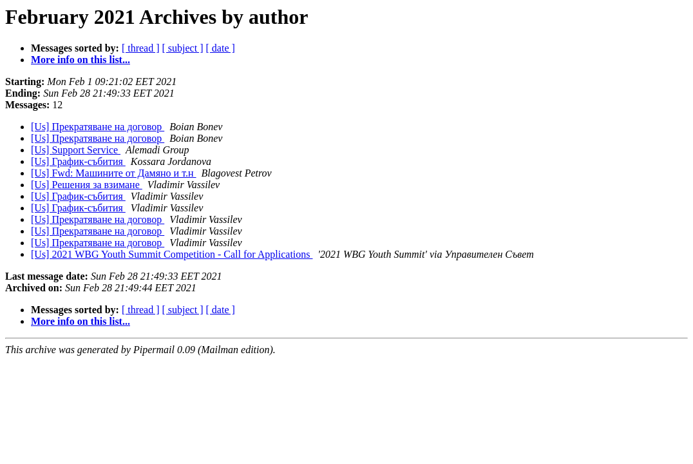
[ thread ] (141, 48)
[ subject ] (183, 48)
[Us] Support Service (75, 149)
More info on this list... (80, 59)
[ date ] (220, 48)
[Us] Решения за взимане (86, 184)
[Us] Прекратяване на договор (97, 126)
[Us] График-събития (78, 161)
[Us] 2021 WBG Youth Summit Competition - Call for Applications (172, 254)
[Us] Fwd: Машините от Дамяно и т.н (113, 173)
